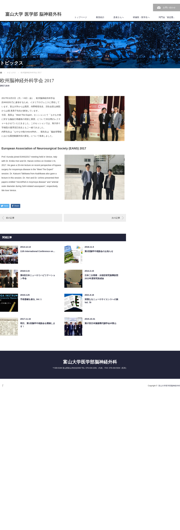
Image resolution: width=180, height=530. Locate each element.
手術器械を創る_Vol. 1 (31, 299)
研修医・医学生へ (141, 17)
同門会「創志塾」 (167, 17)
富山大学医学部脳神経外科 (90, 361)
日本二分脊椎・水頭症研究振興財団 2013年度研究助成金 (101, 277)
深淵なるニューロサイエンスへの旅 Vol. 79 (101, 301)
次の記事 (116, 218)
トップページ (80, 17)
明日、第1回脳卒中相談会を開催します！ (37, 325)
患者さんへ (118, 17)
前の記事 (10, 218)
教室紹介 (100, 17)
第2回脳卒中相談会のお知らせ (99, 251)
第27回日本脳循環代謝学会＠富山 (100, 323)
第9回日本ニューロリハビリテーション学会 (37, 277)
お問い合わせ (169, 7)
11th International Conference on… (37, 251)
